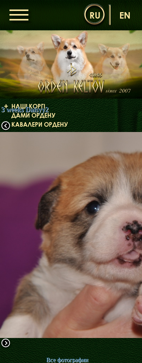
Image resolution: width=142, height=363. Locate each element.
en (125, 14)
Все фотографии (67, 360)
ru (94, 14)
